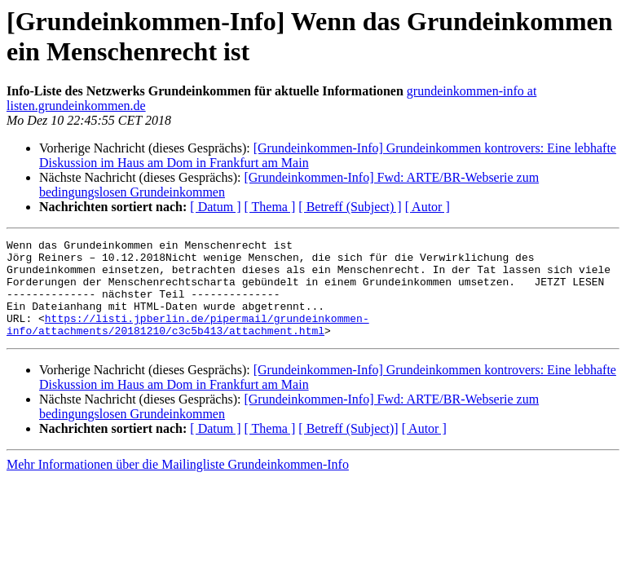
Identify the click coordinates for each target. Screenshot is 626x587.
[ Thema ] (270, 207)
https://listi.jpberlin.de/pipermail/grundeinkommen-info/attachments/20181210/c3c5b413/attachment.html (188, 342)
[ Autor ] (427, 207)
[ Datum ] (215, 207)
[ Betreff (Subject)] (348, 448)
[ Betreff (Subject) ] (349, 207)
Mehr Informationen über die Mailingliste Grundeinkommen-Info (178, 484)
